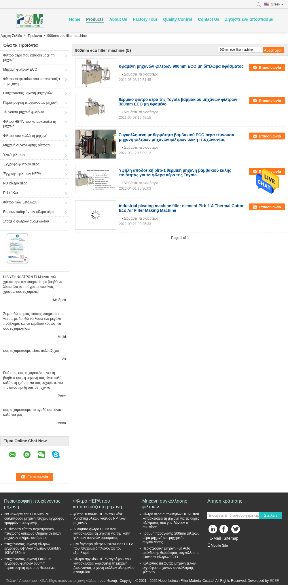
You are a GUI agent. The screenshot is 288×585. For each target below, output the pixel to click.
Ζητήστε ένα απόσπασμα (249, 19)
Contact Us (208, 19)
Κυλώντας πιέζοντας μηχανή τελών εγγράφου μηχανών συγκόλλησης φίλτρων (169, 567)
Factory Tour (145, 19)
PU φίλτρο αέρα (15, 183)
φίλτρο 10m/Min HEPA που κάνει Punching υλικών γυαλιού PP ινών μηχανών (99, 518)
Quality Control (177, 19)
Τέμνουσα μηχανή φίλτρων (23, 112)
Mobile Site (217, 546)
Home (74, 19)
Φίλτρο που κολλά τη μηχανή (25, 136)
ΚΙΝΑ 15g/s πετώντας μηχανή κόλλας (67, 581)
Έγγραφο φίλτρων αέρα (21, 164)
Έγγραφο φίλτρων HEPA (22, 174)
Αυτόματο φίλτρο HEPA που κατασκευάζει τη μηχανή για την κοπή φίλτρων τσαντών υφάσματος (101, 533)
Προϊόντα (35, 36)
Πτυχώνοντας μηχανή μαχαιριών (27, 93)
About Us (118, 19)
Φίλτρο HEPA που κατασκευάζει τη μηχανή (29, 124)
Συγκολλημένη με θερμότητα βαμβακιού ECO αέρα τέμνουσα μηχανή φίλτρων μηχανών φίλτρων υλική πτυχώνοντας (176, 137)
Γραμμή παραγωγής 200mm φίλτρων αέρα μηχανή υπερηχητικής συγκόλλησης (171, 537)
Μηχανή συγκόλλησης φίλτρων (26, 145)
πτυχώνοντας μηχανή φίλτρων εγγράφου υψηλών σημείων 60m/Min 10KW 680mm (32, 548)
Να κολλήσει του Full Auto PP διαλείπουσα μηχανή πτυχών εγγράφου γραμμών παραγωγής (34, 518)
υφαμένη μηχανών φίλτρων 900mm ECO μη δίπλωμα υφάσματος (181, 66)
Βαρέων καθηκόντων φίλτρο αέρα (28, 212)
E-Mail (215, 538)
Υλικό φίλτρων (14, 155)
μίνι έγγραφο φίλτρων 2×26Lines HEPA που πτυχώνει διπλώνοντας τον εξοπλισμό (103, 548)
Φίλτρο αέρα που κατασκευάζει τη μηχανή (29, 57)
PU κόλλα (10, 193)
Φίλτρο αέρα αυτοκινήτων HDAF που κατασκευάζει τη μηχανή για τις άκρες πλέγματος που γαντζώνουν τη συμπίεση (171, 520)
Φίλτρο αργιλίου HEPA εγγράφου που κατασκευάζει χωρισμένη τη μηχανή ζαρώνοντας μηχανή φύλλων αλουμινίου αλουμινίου (103, 565)
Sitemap (230, 538)
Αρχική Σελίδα (11, 36)
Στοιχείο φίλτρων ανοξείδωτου (26, 221)
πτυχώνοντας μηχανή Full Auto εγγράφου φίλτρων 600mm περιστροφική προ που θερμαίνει (29, 563)
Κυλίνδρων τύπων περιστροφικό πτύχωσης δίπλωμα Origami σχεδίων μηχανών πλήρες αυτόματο (32, 533)
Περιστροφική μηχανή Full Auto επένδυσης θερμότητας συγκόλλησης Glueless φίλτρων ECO (171, 552)
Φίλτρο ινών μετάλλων (20, 202)
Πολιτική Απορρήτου (21, 581)
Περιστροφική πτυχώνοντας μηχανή (30, 103)
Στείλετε (270, 515)
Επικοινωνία (270, 67)
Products (95, 19)
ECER (274, 581)
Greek (277, 4)
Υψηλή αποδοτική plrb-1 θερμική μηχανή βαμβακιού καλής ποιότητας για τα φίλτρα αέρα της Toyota (175, 172)
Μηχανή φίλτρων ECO (20, 69)
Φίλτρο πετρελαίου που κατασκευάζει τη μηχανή (31, 81)
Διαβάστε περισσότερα (141, 74)
